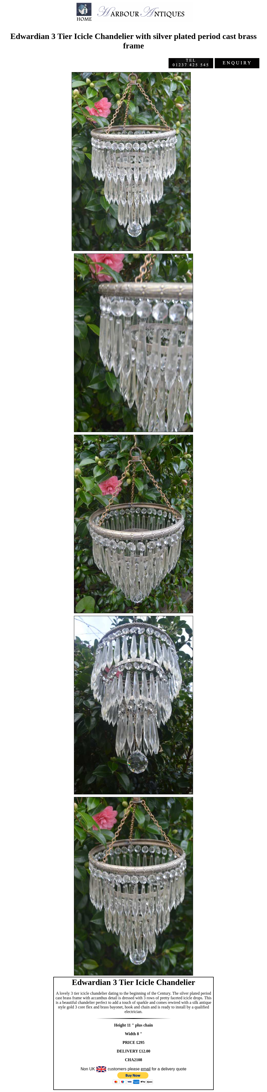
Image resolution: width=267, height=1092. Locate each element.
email (145, 1069)
